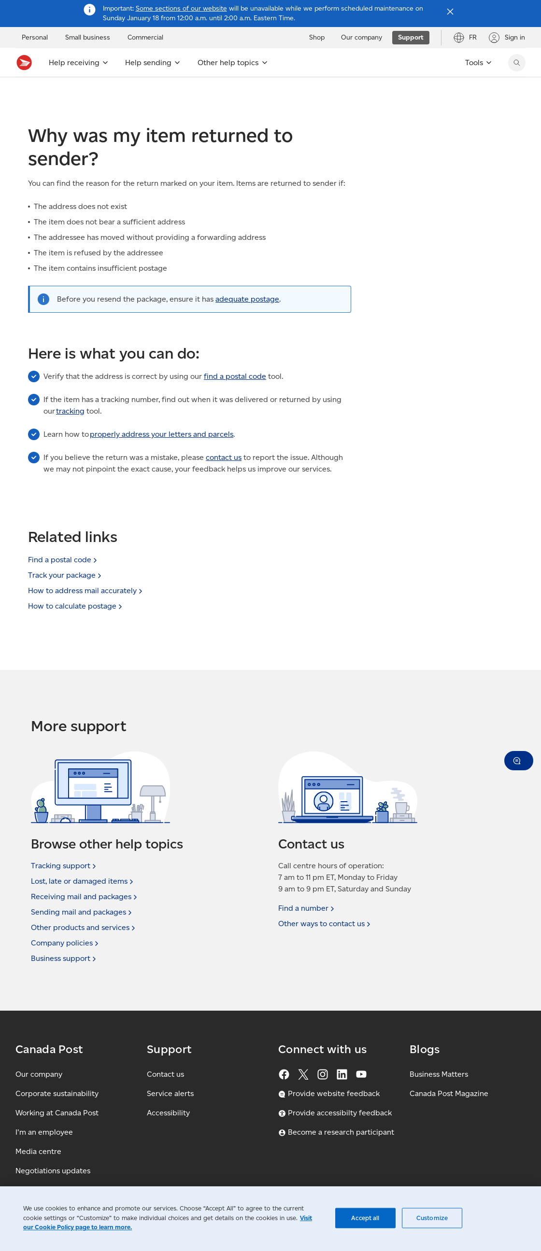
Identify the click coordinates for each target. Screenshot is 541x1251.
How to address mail (86, 590)
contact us (224, 478)
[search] (517, 62)
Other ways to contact (325, 924)
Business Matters (439, 1074)
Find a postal (63, 559)
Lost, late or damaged (83, 881)
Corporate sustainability (57, 1093)
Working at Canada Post (57, 1112)
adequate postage (247, 320)
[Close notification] (450, 11)
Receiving (138, 94)
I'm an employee (44, 1132)
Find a (307, 908)
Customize (432, 1218)
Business (64, 958)
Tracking (64, 866)
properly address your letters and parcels (161, 455)
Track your (65, 575)
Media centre (38, 1151)
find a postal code (235, 397)
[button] (518, 760)
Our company (38, 1074)
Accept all (365, 1218)
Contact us (165, 1074)
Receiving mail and (85, 897)
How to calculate (76, 606)
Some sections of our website (181, 8)
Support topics (88, 94)
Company (65, 943)
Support (40, 94)
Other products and (84, 927)
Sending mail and (82, 912)
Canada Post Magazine (449, 1093)
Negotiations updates (52, 1170)
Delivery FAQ (186, 94)
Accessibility (168, 1112)
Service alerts (170, 1093)
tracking (70, 432)
